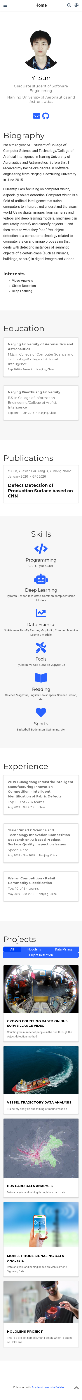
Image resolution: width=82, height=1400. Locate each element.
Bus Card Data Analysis (30, 1186)
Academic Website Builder (48, 1387)
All (12, 949)
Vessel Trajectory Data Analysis (39, 1102)
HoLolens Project (25, 1332)
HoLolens (34, 949)
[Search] (69, 5)
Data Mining (63, 949)
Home (41, 5)
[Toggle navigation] (5, 5)
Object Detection (41, 955)
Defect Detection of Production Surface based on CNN (40, 491)
